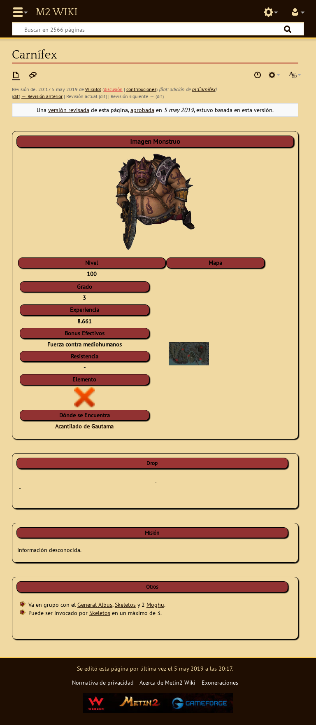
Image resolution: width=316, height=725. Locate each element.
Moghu (155, 604)
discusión (113, 89)
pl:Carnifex (203, 89)
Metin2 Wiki (56, 12)
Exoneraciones (220, 682)
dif (16, 96)
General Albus (94, 604)
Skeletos (125, 604)
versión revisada (68, 110)
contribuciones (141, 89)
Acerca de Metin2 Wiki (167, 682)
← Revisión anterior (42, 96)
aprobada (142, 110)
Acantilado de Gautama (84, 426)
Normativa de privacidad (103, 682)
